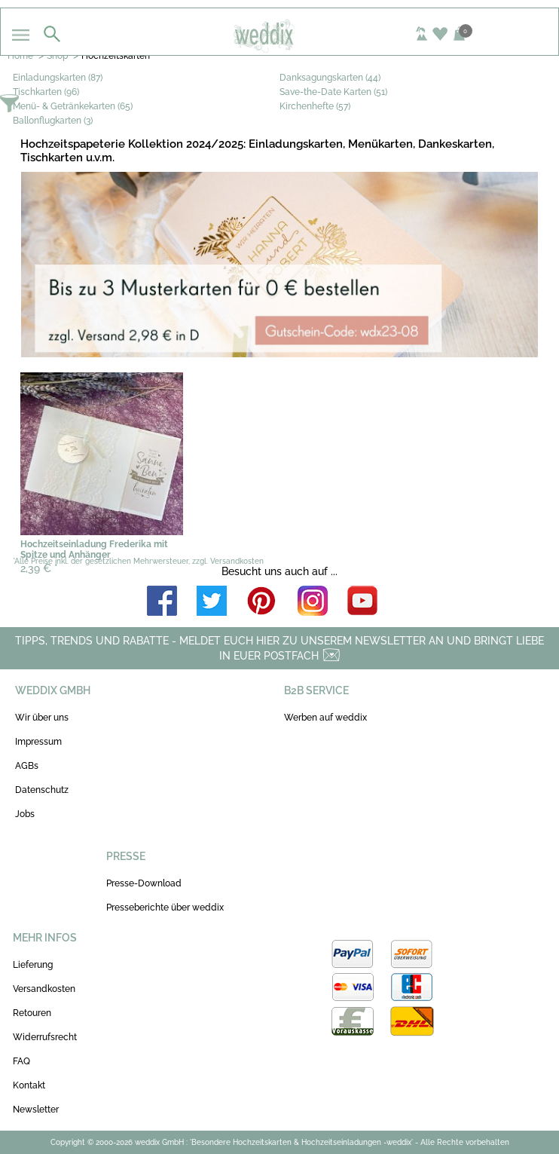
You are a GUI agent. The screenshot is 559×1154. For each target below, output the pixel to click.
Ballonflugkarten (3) (53, 120)
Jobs (25, 814)
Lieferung (33, 965)
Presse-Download (144, 883)
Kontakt (29, 1085)
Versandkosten (44, 989)
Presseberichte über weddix (165, 907)
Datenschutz (42, 790)
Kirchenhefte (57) (315, 106)
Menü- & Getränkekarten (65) (73, 106)
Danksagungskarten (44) (330, 77)
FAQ (21, 1061)
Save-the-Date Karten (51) (333, 92)
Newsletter (36, 1109)
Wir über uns (42, 717)
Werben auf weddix (325, 717)
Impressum (38, 741)
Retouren (32, 1013)
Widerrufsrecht (45, 1037)
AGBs (26, 766)
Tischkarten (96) (46, 92)
